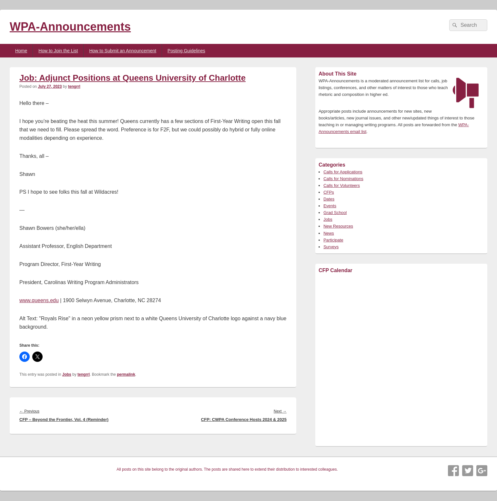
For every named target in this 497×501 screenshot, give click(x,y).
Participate (333, 240)
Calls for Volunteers (341, 185)
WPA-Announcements (70, 26)
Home (21, 50)
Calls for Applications (342, 171)
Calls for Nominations (343, 178)
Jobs (66, 374)
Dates (328, 199)
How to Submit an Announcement (122, 50)
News (328, 233)
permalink (126, 374)
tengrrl (74, 86)
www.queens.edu (39, 300)
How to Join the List (58, 50)
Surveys (331, 246)
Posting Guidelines (186, 50)
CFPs (328, 192)
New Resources (338, 226)
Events (329, 205)
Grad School (335, 212)
